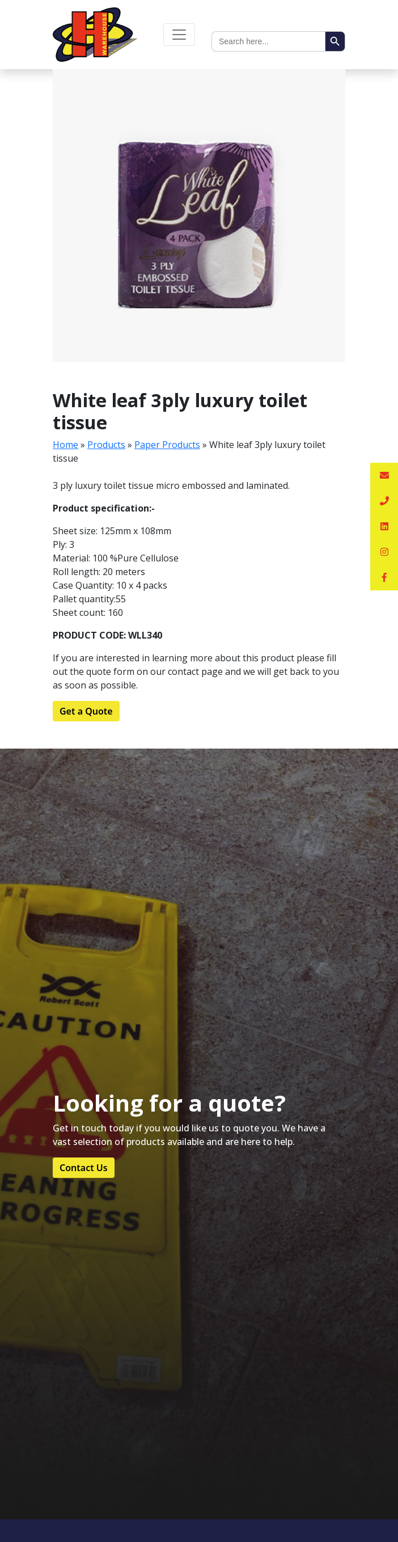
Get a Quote (86, 711)
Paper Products (167, 444)
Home (65, 444)
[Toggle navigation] (179, 34)
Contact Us (84, 1167)
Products (106, 444)
